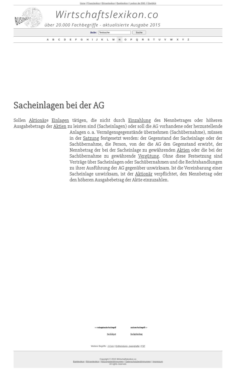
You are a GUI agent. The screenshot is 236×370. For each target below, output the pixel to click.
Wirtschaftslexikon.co (107, 14)
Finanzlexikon (93, 3)
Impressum (158, 361)
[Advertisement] (118, 68)
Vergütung (148, 156)
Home (83, 3)
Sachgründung (136, 334)
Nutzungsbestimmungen (112, 361)
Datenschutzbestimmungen (138, 361)
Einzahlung (139, 120)
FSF (143, 346)
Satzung (91, 138)
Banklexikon (122, 3)
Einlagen (60, 120)
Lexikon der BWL (138, 3)
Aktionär (37, 120)
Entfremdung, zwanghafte (127, 346)
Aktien (59, 126)
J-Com (111, 346)
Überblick (151, 3)
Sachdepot (111, 334)
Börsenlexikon (108, 3)
